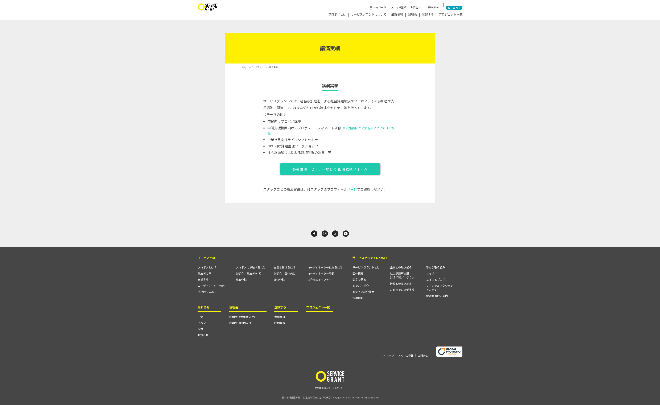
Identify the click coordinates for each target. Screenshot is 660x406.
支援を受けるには (285, 268)
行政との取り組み (401, 285)
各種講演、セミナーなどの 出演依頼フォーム (330, 169)
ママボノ (431, 274)
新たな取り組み (435, 268)
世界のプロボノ (207, 293)
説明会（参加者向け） (249, 274)
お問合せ (422, 5)
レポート (203, 330)
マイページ (387, 356)
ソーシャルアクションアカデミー (439, 289)
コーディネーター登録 (320, 274)
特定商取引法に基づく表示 (315, 398)
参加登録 (241, 281)
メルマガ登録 (404, 5)
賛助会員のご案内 (437, 297)
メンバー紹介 (360, 287)
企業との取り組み (401, 268)
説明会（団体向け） (286, 274)
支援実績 (203, 281)
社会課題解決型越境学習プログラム (402, 276)
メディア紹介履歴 (363, 293)
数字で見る (359, 281)
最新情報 (397, 14)
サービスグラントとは (257, 66)
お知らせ (203, 336)
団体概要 (357, 274)
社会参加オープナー (319, 281)
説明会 (412, 14)
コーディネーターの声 (211, 287)
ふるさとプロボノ (437, 281)
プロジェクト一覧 (450, 14)
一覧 (200, 318)
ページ (352, 189)
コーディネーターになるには (325, 268)
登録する (428, 14)
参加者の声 (204, 274)
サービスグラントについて (368, 14)
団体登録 (279, 281)
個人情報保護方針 (287, 398)
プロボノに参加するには (251, 268)
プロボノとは (337, 14)
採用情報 (357, 299)
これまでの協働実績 (402, 291)
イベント (203, 324)
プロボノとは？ (207, 268)
